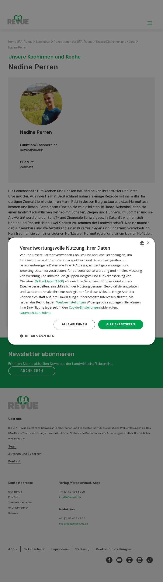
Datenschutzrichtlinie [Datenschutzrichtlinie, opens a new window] (35, 313)
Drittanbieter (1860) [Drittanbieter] (49, 281)
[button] (37, 335)
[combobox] (142, 243)
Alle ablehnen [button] (74, 324)
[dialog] (81, 291)
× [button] (148, 243)
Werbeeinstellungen (71, 302)
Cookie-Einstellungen (84, 307)
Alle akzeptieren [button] (120, 324)
